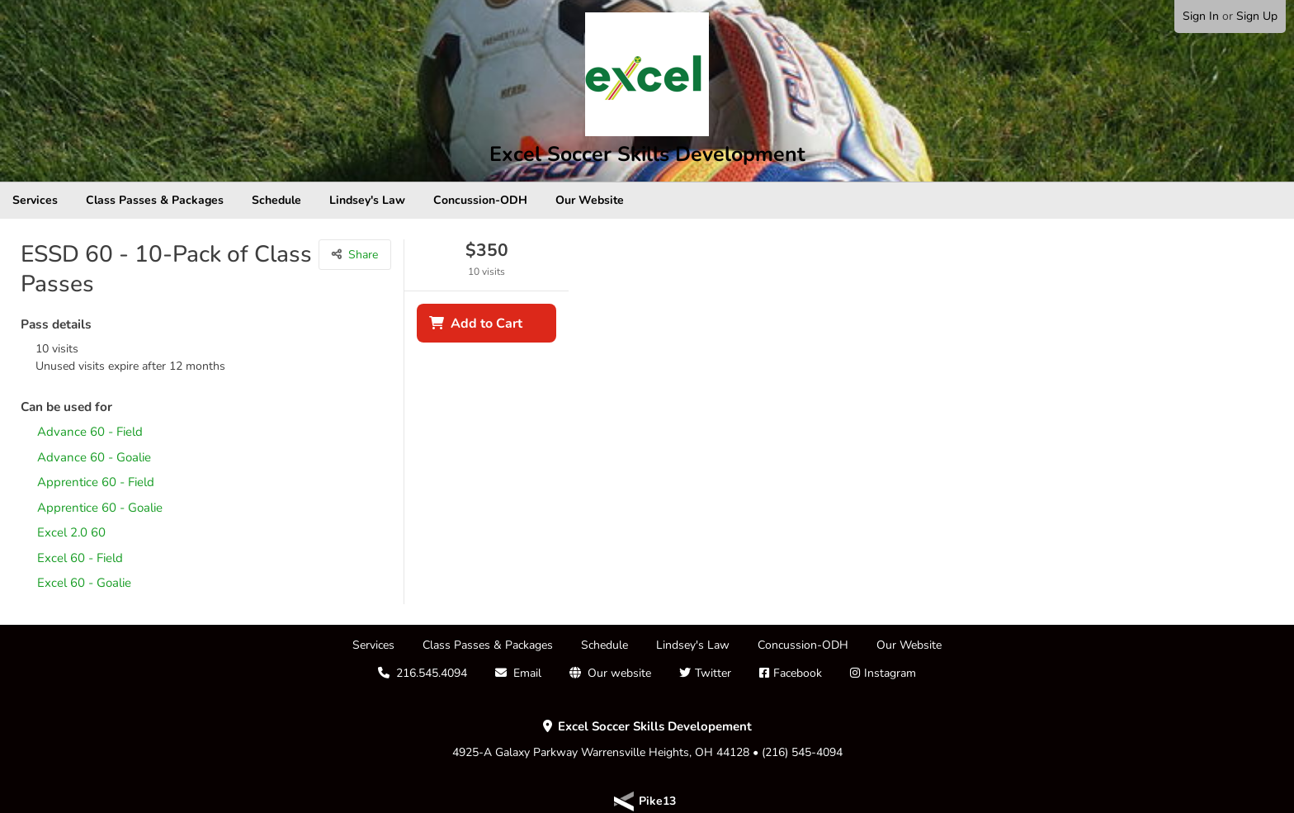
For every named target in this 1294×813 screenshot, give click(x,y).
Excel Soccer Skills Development (647, 154)
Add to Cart (486, 323)
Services (35, 200)
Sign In (1201, 16)
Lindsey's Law (367, 200)
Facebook (797, 673)
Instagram (890, 673)
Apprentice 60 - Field (95, 482)
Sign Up (1256, 16)
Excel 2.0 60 (71, 533)
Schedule (276, 200)
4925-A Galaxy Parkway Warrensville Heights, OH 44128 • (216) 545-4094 (647, 739)
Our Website (589, 200)
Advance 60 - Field (90, 432)
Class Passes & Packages (155, 200)
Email (527, 673)
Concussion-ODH (480, 200)
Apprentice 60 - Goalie (100, 508)
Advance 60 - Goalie (94, 458)
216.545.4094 (431, 673)
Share (363, 254)
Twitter (713, 673)
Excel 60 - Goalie (84, 583)
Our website (619, 673)
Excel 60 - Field (80, 558)
